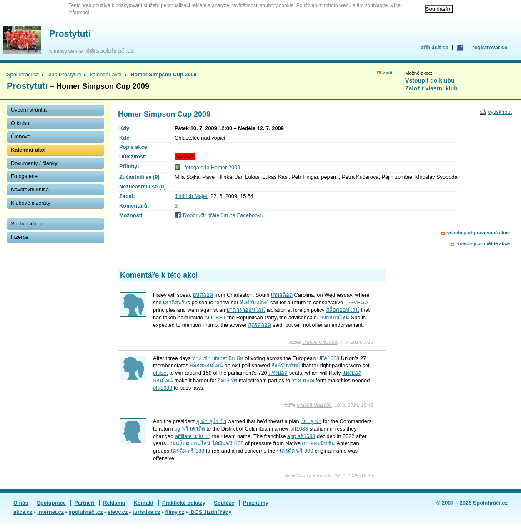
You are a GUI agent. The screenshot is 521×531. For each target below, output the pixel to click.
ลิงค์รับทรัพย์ (254, 302)
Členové (20, 136)
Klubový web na (67, 51)
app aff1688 (301, 436)
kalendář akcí (106, 74)
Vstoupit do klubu (430, 80)
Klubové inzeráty (30, 203)
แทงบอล (278, 373)
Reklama (114, 503)
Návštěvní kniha (30, 189)
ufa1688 (162, 388)
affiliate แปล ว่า (192, 436)
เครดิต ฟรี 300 (296, 451)
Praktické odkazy (183, 503)
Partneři (84, 503)
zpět (388, 72)
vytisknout (500, 112)
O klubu (20, 123)
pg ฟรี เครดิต (189, 429)
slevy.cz (118, 512)
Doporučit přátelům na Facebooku (223, 215)
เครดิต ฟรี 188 (187, 451)
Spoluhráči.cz (23, 74)
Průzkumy (255, 503)
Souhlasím (439, 9)
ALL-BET (215, 317)
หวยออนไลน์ (334, 317)
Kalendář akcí (28, 150)
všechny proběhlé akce (483, 243)
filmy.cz (174, 512)
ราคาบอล (303, 380)
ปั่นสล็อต (203, 295)
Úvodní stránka (29, 110)
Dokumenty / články (34, 163)
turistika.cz (146, 512)
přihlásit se (434, 47)
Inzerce (19, 237)
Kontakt (144, 503)
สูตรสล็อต (259, 325)
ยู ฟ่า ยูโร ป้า (211, 421)
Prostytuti (70, 34)
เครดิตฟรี (174, 302)
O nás (20, 503)
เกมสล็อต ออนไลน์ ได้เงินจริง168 (205, 443)
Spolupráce (51, 503)
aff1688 (299, 429)
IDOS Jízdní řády (210, 512)
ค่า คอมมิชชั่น (318, 443)
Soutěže (224, 503)
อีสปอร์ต (227, 380)
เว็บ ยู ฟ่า (311, 421)
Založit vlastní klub (431, 88)
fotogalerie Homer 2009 (212, 167)
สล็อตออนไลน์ (342, 310)
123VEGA (356, 302)
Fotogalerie (24, 176)
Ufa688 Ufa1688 (319, 342)
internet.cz (50, 512)
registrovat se (489, 47)
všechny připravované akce (478, 232)
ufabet (160, 373)
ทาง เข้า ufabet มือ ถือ (217, 358)
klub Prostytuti (64, 74)
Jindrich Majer (191, 196)
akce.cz (23, 512)
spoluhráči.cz (86, 512)
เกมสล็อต (282, 295)
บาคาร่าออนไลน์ (245, 310)
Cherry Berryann (313, 475)
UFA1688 (328, 358)
